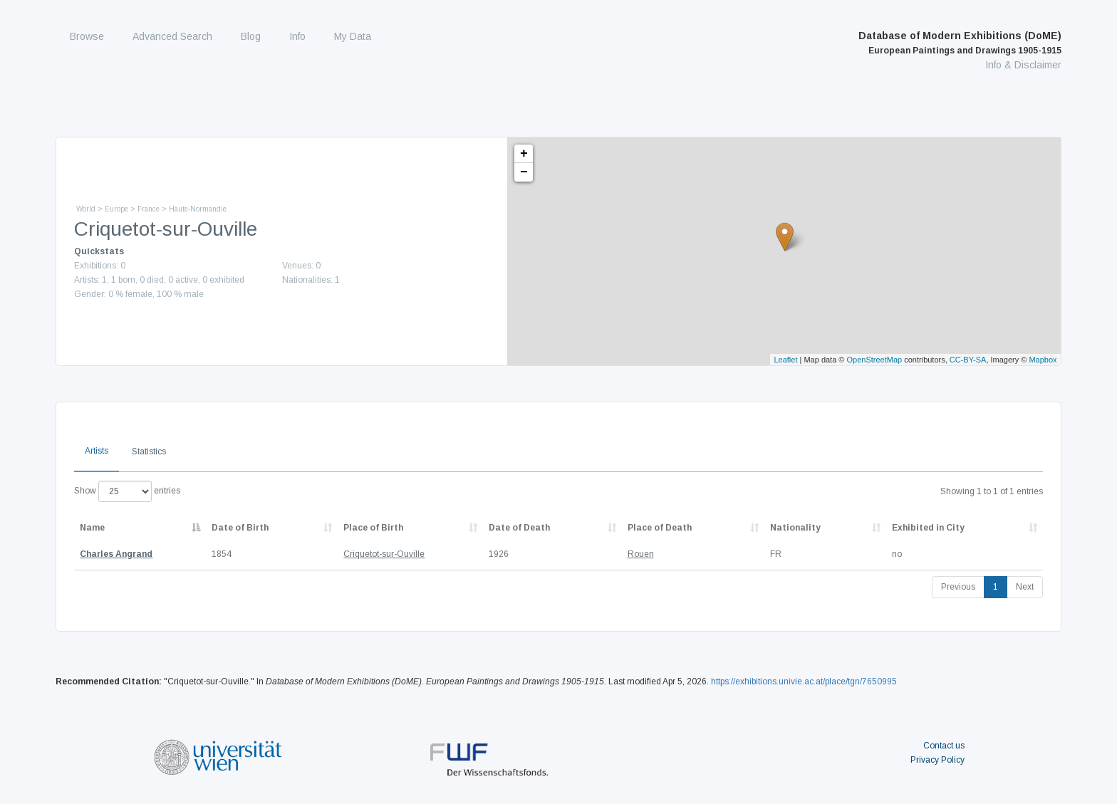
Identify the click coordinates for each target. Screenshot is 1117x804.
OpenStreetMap (875, 359)
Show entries (127, 491)
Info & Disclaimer (1023, 65)
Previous (958, 587)
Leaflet (785, 359)
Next (1025, 587)
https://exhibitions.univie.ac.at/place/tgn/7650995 (804, 681)
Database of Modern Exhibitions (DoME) (959, 43)
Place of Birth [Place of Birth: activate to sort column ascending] (373, 528)
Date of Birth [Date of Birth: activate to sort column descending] (240, 528)
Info (297, 36)
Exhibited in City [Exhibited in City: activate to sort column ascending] (928, 528)
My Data (352, 36)
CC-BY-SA (968, 359)
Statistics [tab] (149, 451)
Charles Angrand (116, 554)
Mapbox (1042, 359)
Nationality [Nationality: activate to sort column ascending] (795, 528)
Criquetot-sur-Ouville (384, 554)
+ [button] (524, 153)
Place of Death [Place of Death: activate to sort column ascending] (660, 528)
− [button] (524, 172)
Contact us (944, 746)
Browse (87, 36)
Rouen (641, 554)
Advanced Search (172, 36)
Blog (251, 36)
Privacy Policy (937, 760)
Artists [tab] (96, 451)
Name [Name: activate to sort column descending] (92, 528)
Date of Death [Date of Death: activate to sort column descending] (519, 528)
